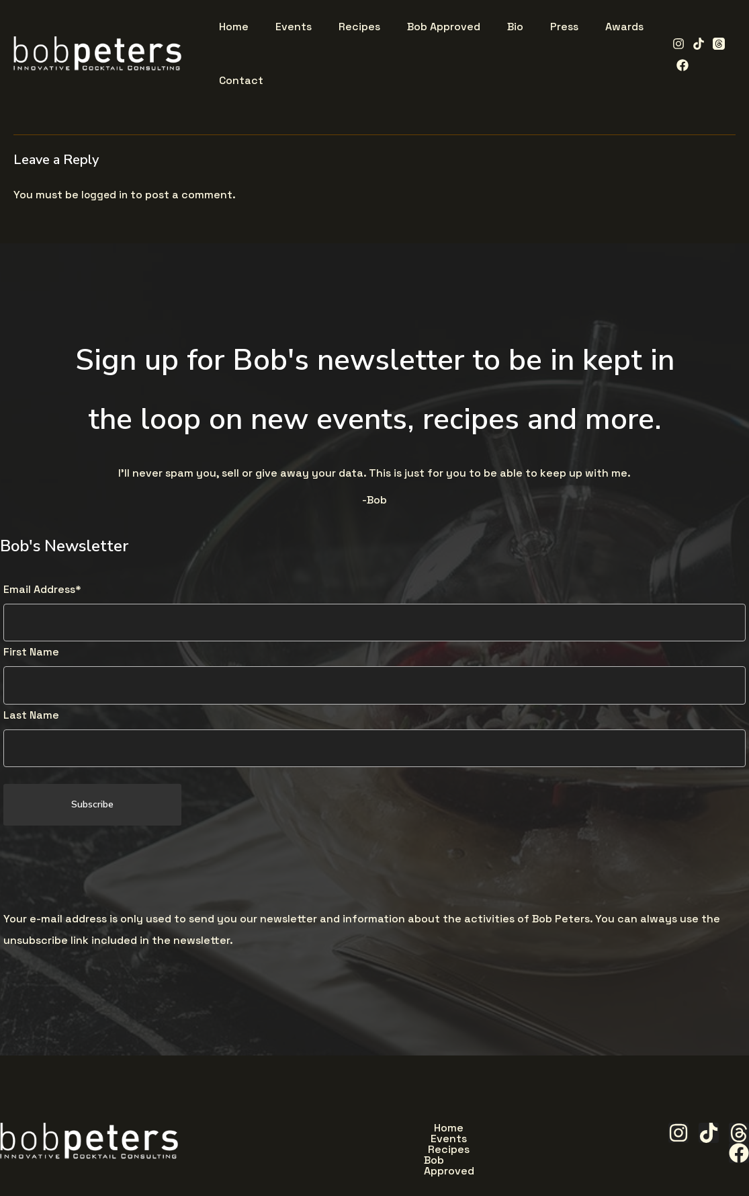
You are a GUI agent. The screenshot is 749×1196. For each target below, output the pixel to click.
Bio (314, 1162)
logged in (105, 195)
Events (354, 1131)
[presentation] (105, 872)
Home (294, 1131)
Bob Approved (504, 1131)
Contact (492, 1162)
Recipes (420, 1131)
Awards (423, 1162)
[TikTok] (694, 44)
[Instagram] (674, 44)
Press (363, 1162)
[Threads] (714, 44)
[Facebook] (678, 65)
